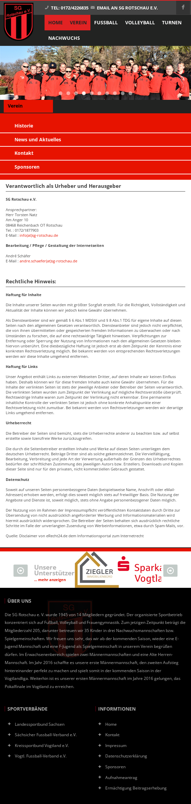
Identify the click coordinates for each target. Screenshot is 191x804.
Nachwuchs (64, 38)
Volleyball (140, 23)
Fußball (106, 23)
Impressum (116, 745)
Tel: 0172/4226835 (66, 8)
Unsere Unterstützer (54, 572)
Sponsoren (115, 766)
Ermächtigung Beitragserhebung (136, 788)
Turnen (172, 23)
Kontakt (112, 734)
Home (111, 724)
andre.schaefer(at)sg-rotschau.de (48, 260)
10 (130, 93)
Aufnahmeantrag (121, 777)
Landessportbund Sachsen (39, 724)
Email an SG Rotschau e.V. (124, 8)
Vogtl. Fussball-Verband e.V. (40, 755)
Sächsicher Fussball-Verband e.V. (46, 734)
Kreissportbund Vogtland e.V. (42, 745)
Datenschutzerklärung (126, 755)
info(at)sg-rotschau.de (39, 235)
